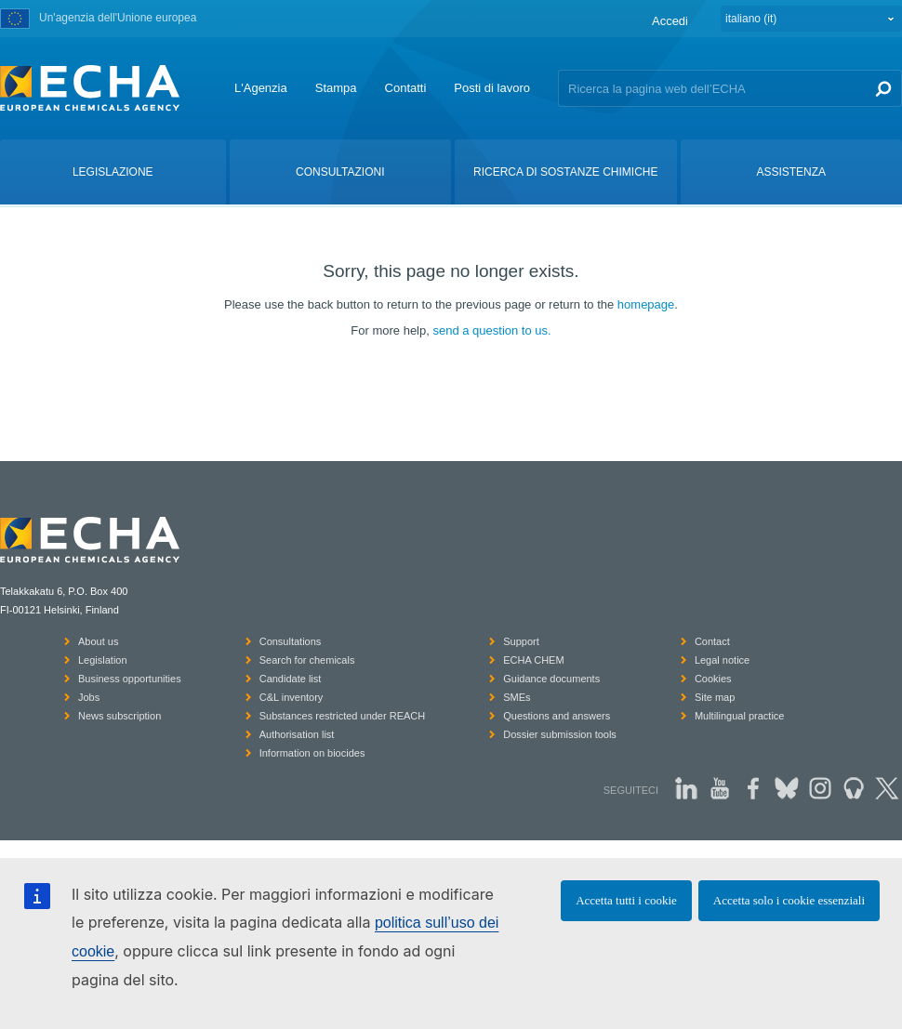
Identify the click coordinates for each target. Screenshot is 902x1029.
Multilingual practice (740, 715)
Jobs (88, 697)
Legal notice (722, 660)
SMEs (516, 697)
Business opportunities (129, 678)
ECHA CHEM (533, 660)
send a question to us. (491, 330)
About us (98, 641)
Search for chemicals (307, 660)
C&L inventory (291, 697)
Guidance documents (551, 678)
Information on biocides (312, 753)
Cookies (713, 678)
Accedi (670, 21)
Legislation (102, 660)
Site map (715, 697)
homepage (645, 304)
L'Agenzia (260, 88)
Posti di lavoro (492, 88)
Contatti (406, 88)
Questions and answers (556, 715)
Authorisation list (297, 734)
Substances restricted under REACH (342, 715)
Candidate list (290, 678)
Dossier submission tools (560, 734)
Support (521, 641)
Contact (712, 641)
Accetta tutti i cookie (626, 900)
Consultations (290, 641)
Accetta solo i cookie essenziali (789, 900)
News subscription (119, 715)
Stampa (336, 88)
